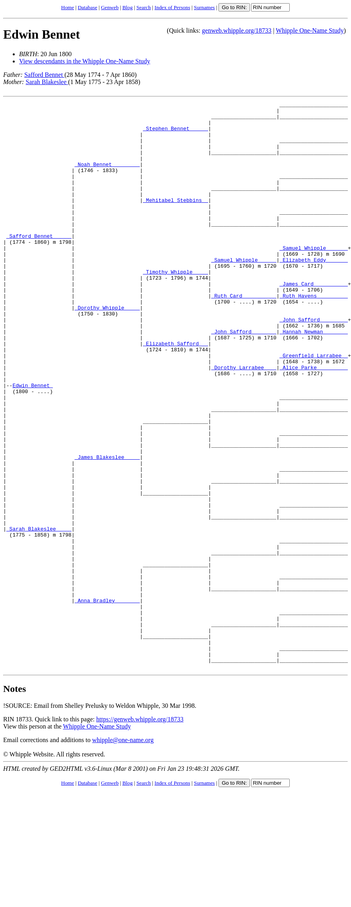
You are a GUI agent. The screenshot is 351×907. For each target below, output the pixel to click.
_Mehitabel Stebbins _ (175, 220)
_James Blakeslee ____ (107, 528)
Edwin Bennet (41, 34)
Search (143, 7)
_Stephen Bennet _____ (175, 134)
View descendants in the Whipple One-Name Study (84, 61)
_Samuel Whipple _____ (244, 292)
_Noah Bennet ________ (107, 177)
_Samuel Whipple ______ (313, 277)
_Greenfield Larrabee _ (313, 406)
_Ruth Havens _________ (313, 335)
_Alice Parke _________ (313, 421)
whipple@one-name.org (123, 853)
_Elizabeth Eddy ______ (313, 292)
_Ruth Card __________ (244, 335)
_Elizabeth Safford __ (175, 392)
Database (87, 7)
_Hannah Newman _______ (313, 378)
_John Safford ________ (313, 363)
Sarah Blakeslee (46, 81)
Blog (127, 7)
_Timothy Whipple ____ (175, 306)
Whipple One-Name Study (310, 30)
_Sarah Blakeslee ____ (39, 614)
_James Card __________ (313, 320)
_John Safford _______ (244, 378)
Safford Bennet (44, 74)
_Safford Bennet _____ (39, 263)
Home (67, 7)
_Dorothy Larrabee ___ (244, 421)
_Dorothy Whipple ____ (107, 349)
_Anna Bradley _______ (107, 700)
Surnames (204, 7)
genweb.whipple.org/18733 (236, 30)
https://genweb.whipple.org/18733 (139, 832)
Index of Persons (172, 7)
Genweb (110, 7)
